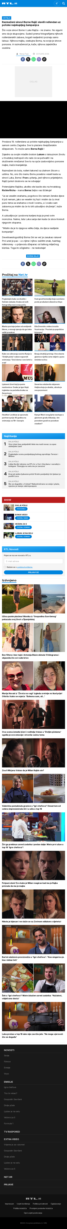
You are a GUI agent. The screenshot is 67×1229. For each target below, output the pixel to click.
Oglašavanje (56, 1204)
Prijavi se (33, 572)
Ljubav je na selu (12, 1111)
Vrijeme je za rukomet (14, 1144)
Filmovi (7, 1061)
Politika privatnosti (40, 1204)
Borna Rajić (33, 256)
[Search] (63, 3)
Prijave (8, 1184)
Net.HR (8, 1177)
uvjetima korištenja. (25, 567)
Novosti (9, 1050)
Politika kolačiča (20, 1208)
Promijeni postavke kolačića (41, 1208)
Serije (6, 1055)
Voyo (6, 1073)
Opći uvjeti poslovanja (33, 1213)
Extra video (11, 1139)
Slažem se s (20, 567)
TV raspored (12, 1131)
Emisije (7, 1067)
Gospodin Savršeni (13, 1099)
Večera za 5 (9, 1117)
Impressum (9, 1204)
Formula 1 (8, 1123)
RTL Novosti (11, 549)
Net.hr (23, 274)
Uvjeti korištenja (23, 1204)
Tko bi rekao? (10, 1093)
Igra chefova (10, 1087)
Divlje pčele (9, 1105)
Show (7, 500)
